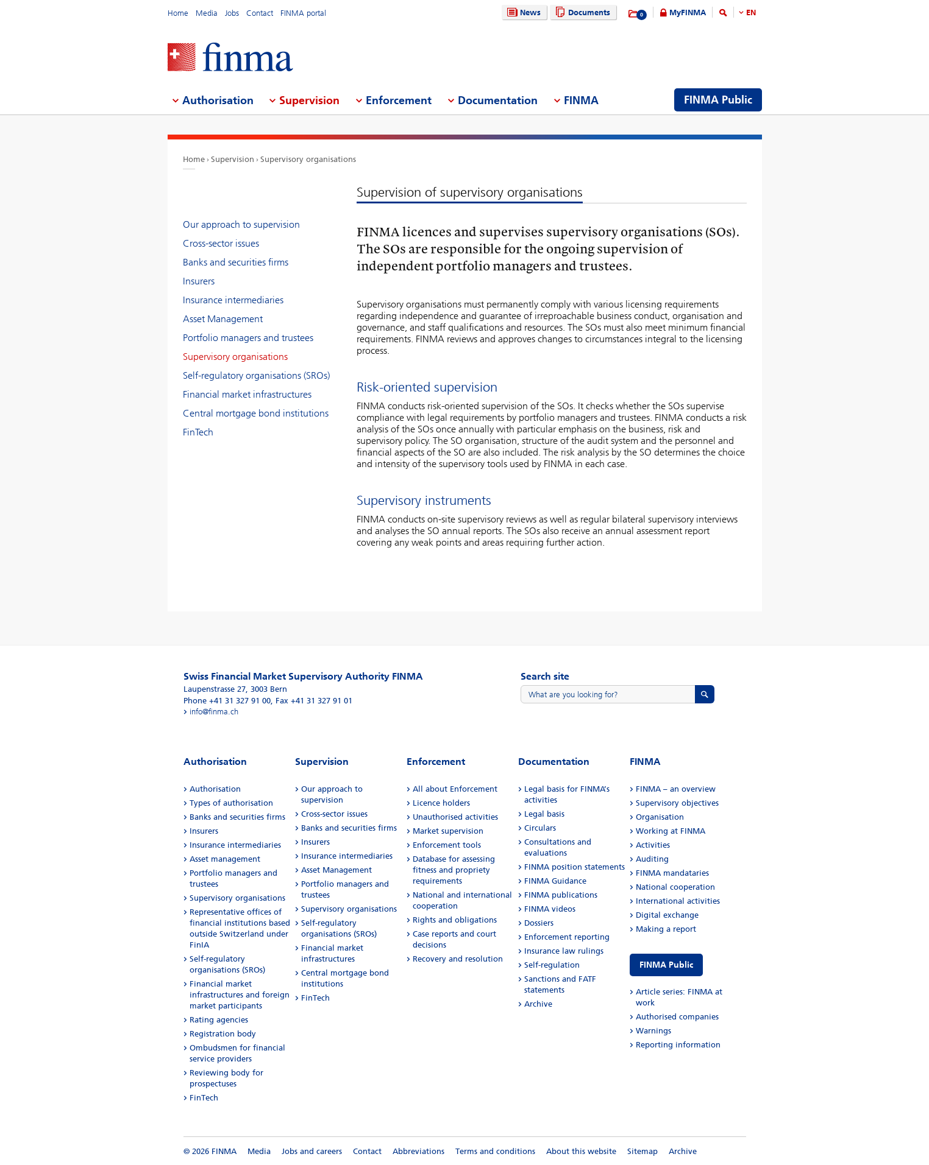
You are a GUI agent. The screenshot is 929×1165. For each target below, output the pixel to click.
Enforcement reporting (567, 937)
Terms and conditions (495, 1151)
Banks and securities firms (235, 262)
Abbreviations (418, 1151)
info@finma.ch (214, 711)
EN (751, 12)
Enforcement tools (447, 845)
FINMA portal (303, 13)
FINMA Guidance (555, 880)
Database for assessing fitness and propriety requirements (454, 869)
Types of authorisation (231, 803)
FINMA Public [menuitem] (718, 100)
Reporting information (678, 1044)
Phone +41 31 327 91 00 (227, 700)
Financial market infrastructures (247, 394)
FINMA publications (560, 894)
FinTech (198, 432)
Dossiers (538, 922)
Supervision (232, 159)
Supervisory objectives (677, 803)
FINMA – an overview (676, 789)
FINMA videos (549, 908)
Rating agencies (219, 1019)
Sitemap (642, 1151)
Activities (653, 845)
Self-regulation (552, 965)
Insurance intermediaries (233, 300)
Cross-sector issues (221, 243)
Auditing (652, 859)
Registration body (223, 1033)
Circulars (540, 827)
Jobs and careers (312, 1151)
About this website (581, 1151)
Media (207, 13)
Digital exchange (667, 915)
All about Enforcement (455, 789)
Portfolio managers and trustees (248, 337)
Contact (259, 13)
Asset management (225, 859)
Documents (581, 12)
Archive (538, 1003)
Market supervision (448, 831)
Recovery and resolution (458, 958)
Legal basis (544, 813)
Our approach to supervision (241, 224)
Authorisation (215, 789)
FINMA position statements (574, 866)
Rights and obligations (455, 919)
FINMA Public (666, 965)
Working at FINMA (670, 831)
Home (178, 13)
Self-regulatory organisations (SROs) (256, 375)
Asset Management (223, 319)
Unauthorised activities (455, 817)
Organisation (660, 817)
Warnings (653, 1030)
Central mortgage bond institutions (256, 413)
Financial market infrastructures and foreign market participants (240, 994)
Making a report (666, 929)
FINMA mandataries (672, 873)
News (522, 12)
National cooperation (675, 887)
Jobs (232, 13)
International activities (678, 901)
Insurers (199, 281)
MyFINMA (687, 12)
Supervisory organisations (308, 159)
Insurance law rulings (563, 951)
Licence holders (441, 803)
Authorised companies (677, 1016)
